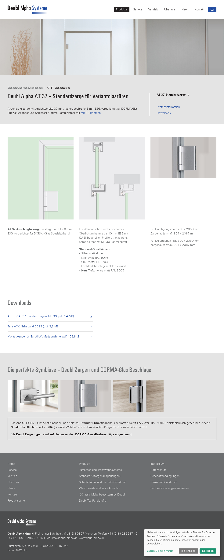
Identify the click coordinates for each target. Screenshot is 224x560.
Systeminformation (168, 107)
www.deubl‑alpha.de (92, 538)
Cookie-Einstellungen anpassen (169, 488)
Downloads (164, 113)
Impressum (157, 464)
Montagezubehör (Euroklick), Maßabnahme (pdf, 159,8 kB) (50, 336)
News (11, 488)
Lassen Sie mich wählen (160, 550)
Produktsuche (16, 500)
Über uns (13, 482)
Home (11, 464)
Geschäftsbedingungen (164, 476)
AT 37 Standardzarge (173, 94)
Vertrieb (12, 476)
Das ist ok (208, 550)
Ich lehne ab (188, 550)
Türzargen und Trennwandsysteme (100, 470)
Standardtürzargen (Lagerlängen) (25, 87)
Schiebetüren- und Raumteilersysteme (102, 482)
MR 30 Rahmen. (91, 113)
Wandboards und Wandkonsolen (99, 488)
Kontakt (12, 494)
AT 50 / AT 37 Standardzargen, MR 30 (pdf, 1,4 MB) (50, 316)
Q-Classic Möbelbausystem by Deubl (102, 494)
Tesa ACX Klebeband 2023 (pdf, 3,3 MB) (50, 326)
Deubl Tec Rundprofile (93, 500)
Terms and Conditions (163, 482)
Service (12, 470)
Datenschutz (158, 470)
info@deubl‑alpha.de (65, 538)
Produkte (84, 464)
